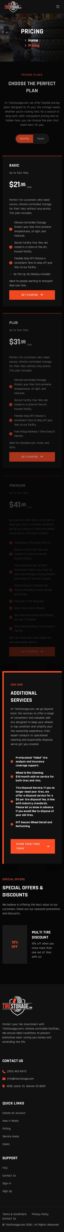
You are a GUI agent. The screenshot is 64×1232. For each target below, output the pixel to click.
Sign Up (7, 1191)
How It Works (10, 1121)
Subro (6, 1144)
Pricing (6, 1129)
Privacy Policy (40, 1214)
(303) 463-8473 (16, 1071)
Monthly (24, 138)
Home (33, 40)
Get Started (32, 296)
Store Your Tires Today (32, 846)
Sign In (6, 1183)
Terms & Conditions (14, 1214)
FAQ (4, 1168)
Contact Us (9, 1176)
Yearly (40, 138)
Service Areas (10, 1136)
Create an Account (13, 1113)
